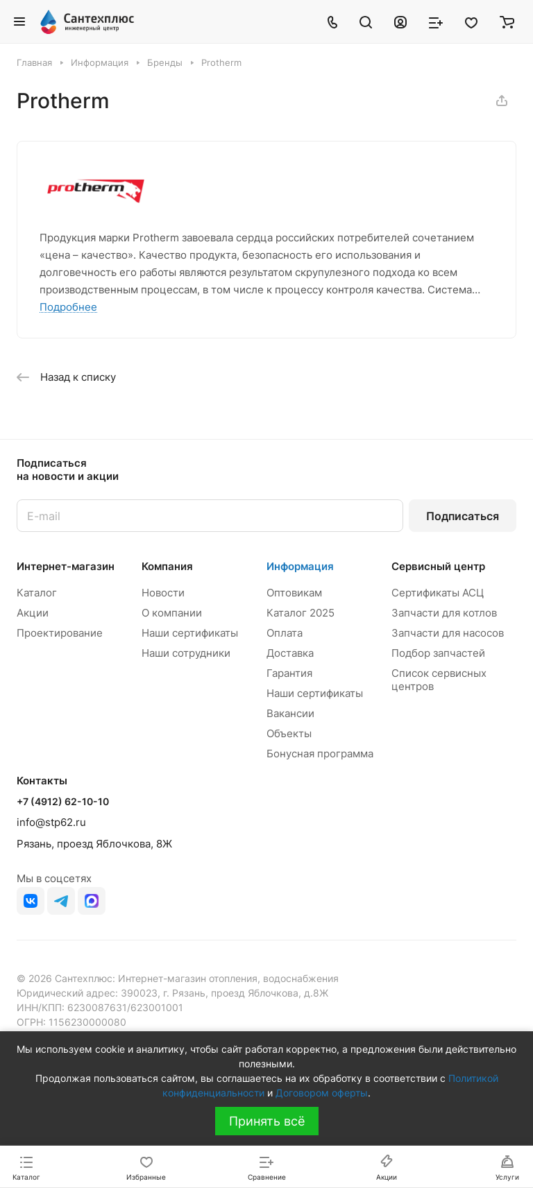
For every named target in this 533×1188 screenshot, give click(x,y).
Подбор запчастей (438, 653)
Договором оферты (322, 1093)
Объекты (289, 733)
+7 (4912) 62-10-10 (63, 801)
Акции (33, 612)
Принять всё (267, 1121)
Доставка (290, 653)
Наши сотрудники (186, 653)
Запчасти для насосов (447, 632)
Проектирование (60, 632)
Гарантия (289, 673)
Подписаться (462, 516)
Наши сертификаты (190, 632)
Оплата (284, 632)
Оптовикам (294, 592)
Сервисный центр (438, 566)
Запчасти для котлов (444, 612)
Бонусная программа (319, 753)
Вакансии (290, 713)
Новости (163, 592)
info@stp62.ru (51, 822)
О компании (172, 612)
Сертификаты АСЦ (437, 592)
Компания (167, 566)
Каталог (37, 592)
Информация (300, 566)
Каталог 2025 (300, 612)
